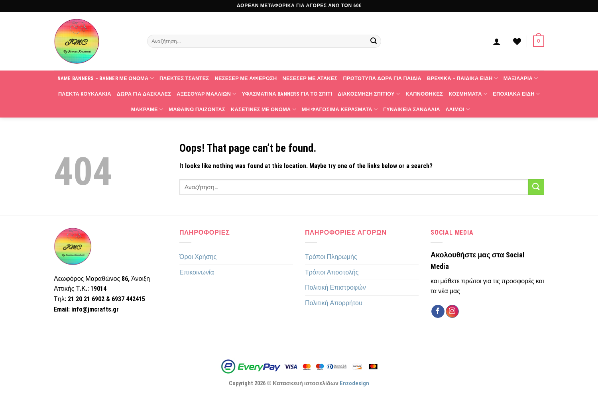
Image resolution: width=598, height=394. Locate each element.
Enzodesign (354, 383)
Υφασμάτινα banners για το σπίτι (287, 94)
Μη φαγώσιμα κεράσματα (340, 109)
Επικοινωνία (196, 272)
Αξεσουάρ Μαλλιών (206, 94)
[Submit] (374, 41)
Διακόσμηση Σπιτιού (369, 94)
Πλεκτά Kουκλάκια (84, 94)
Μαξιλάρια (521, 78)
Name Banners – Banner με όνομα (105, 78)
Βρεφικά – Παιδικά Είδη (462, 78)
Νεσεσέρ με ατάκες (309, 78)
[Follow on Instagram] (452, 311)
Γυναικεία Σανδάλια (411, 109)
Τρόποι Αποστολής (331, 272)
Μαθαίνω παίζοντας (197, 109)
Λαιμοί (458, 109)
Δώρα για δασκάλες (144, 94)
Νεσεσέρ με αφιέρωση (245, 78)
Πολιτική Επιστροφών (335, 287)
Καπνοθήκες (424, 94)
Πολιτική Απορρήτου (333, 303)
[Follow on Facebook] (438, 311)
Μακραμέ (147, 109)
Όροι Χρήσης (197, 257)
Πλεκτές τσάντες (184, 78)
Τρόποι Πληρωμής (331, 257)
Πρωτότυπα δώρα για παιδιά (382, 78)
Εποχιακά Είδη (516, 94)
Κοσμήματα (467, 94)
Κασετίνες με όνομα (263, 109)
